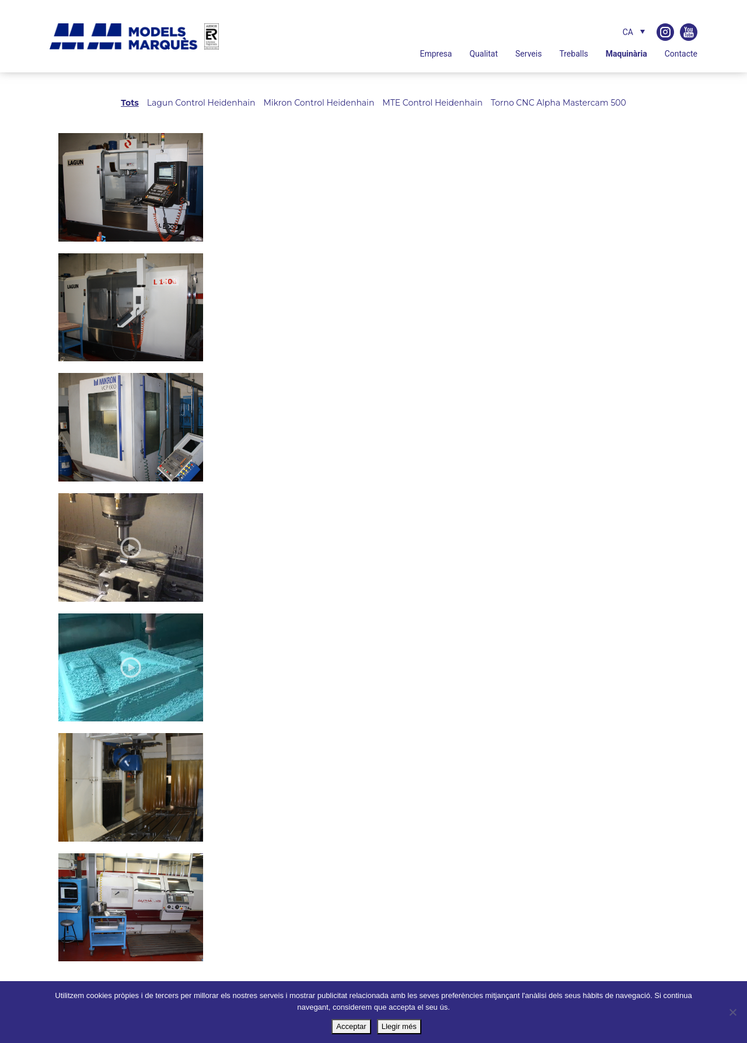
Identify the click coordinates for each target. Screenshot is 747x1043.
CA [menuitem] (628, 32)
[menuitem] (631, 31)
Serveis (528, 53)
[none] (620, 31)
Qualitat (483, 53)
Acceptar (351, 1026)
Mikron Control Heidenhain (318, 102)
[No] (732, 1012)
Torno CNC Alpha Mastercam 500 (558, 102)
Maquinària (626, 53)
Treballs (573, 53)
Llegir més (399, 1026)
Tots (130, 102)
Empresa (436, 53)
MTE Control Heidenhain (432, 102)
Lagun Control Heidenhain (201, 102)
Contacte (681, 53)
